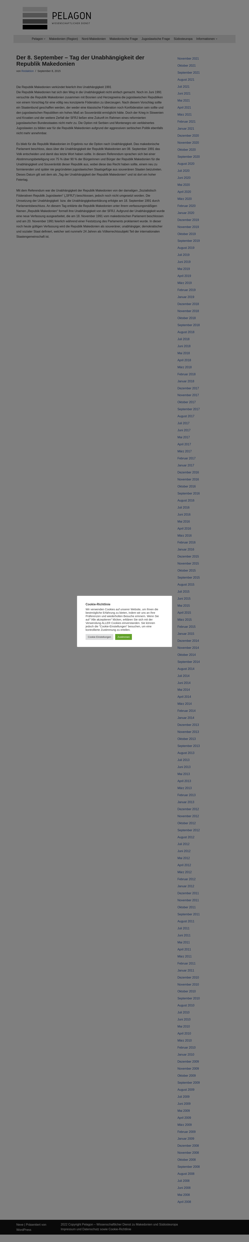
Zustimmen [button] (123, 637)
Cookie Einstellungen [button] (99, 637)
